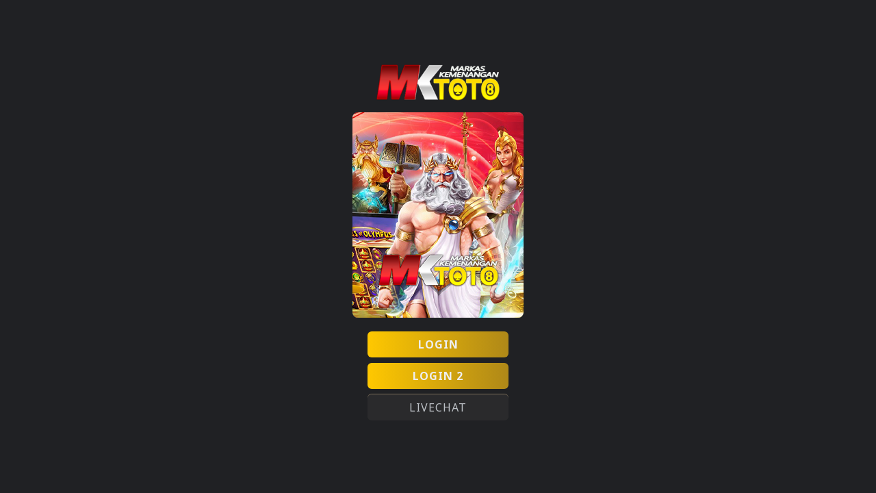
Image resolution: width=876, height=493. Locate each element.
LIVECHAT (438, 407)
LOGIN (438, 344)
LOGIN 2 (438, 375)
